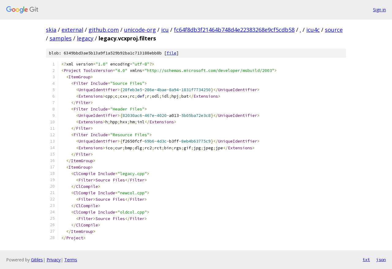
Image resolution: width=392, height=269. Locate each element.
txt (366, 259)
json (381, 259)
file (171, 53)
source (334, 29)
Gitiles (37, 260)
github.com (104, 29)
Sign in (379, 10)
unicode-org (140, 29)
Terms (70, 260)
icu (165, 29)
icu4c (313, 29)
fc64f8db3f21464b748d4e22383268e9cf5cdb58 (234, 29)
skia (51, 29)
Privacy (54, 260)
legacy (85, 38)
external (72, 29)
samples (61, 38)
